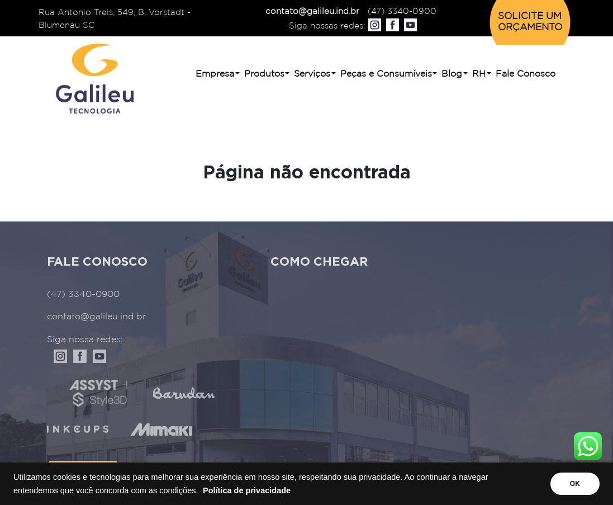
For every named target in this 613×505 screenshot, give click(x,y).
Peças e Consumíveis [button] (386, 74)
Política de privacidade (247, 490)
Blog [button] (451, 74)
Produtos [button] (264, 74)
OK (575, 484)
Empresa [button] (215, 74)
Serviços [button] (312, 74)
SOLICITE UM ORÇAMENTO (530, 22)
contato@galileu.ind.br (312, 11)
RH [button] (479, 74)
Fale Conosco (525, 74)
